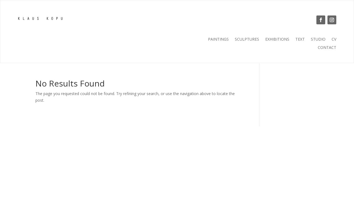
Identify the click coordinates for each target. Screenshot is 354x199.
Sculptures (247, 39)
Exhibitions (277, 39)
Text (300, 39)
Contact (327, 48)
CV (334, 39)
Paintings (218, 39)
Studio (318, 39)
